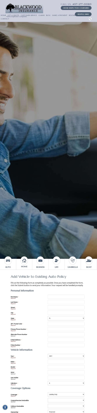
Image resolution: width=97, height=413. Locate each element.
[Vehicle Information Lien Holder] (66, 378)
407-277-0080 (76, 4)
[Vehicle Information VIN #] (66, 372)
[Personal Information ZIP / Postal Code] (66, 324)
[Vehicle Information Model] (66, 367)
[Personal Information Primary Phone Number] (66, 329)
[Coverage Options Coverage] (66, 394)
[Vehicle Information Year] (66, 356)
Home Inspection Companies (76, 8)
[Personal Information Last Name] (66, 302)
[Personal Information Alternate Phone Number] (66, 334)
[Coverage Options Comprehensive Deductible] (66, 400)
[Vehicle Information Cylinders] (66, 383)
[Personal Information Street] (66, 307)
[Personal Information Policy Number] (66, 345)
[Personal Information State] (66, 318)
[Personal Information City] (66, 313)
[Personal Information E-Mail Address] (66, 340)
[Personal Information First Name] (66, 297)
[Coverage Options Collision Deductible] (66, 406)
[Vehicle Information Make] (66, 362)
